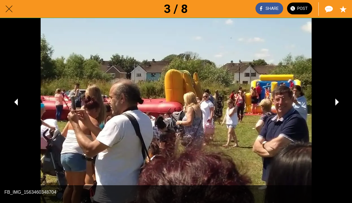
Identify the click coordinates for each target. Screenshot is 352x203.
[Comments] (328, 9)
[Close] (9, 9)
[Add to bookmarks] (343, 9)
